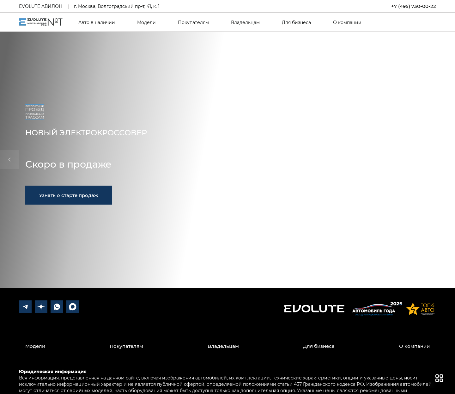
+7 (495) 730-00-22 (413, 6)
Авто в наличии (96, 22)
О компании (347, 22)
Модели (146, 22)
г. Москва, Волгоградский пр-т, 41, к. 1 (117, 6)
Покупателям (193, 22)
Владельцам (245, 22)
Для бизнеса (296, 22)
